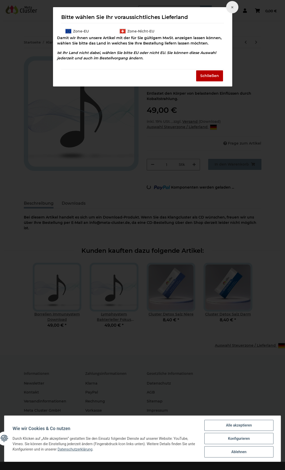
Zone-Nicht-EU (137, 31)
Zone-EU (77, 31)
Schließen (209, 75)
